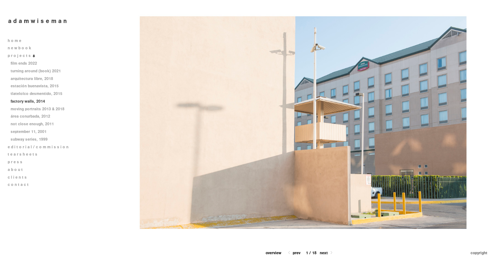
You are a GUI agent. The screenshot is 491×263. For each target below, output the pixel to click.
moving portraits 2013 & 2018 (40, 109)
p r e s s (15, 162)
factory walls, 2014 (28, 101)
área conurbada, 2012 (30, 116)
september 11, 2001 (28, 131)
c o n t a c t (18, 184)
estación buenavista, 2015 (35, 86)
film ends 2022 (24, 63)
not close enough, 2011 (32, 124)
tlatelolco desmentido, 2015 (39, 93)
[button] (273, 253)
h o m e (14, 40)
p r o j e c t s (22, 55)
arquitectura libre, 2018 (32, 78)
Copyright (479, 253)
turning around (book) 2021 (38, 71)
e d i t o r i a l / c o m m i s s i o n (41, 147)
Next (327, 253)
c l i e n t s (17, 177)
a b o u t (15, 169)
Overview (273, 253)
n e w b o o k (22, 48)
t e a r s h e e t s (22, 154)
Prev (293, 253)
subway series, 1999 (29, 139)
